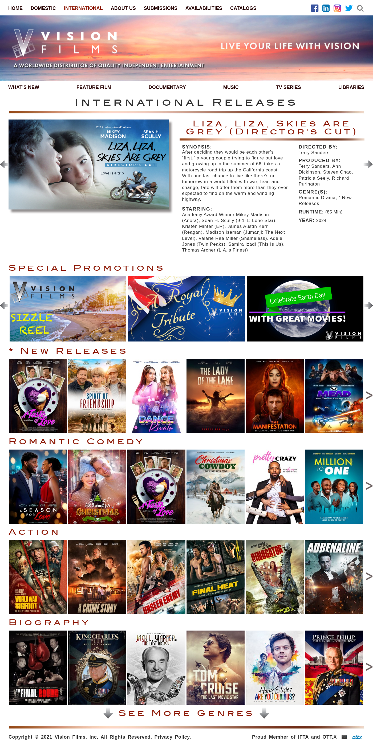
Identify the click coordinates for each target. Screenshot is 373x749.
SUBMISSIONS (160, 8)
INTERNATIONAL (83, 8)
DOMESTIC (43, 8)
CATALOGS (243, 8)
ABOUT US (123, 8)
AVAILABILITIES (203, 8)
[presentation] (368, 164)
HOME (15, 8)
